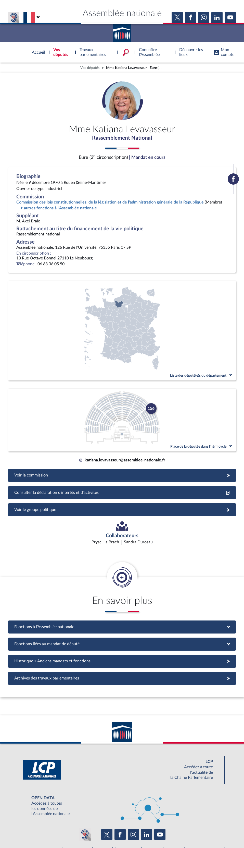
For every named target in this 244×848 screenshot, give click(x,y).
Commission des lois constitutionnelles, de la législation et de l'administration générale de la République (110, 203)
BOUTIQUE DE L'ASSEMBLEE (40, 820)
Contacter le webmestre (142, 831)
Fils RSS (167, 831)
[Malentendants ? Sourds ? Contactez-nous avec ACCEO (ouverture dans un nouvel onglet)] (85, 805)
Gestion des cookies (189, 831)
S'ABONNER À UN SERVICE (142, 820)
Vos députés (89, 68)
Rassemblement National (122, 139)
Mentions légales (52, 831)
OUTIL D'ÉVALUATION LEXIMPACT (196, 820)
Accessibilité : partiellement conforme (94, 831)
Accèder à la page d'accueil (122, 31)
